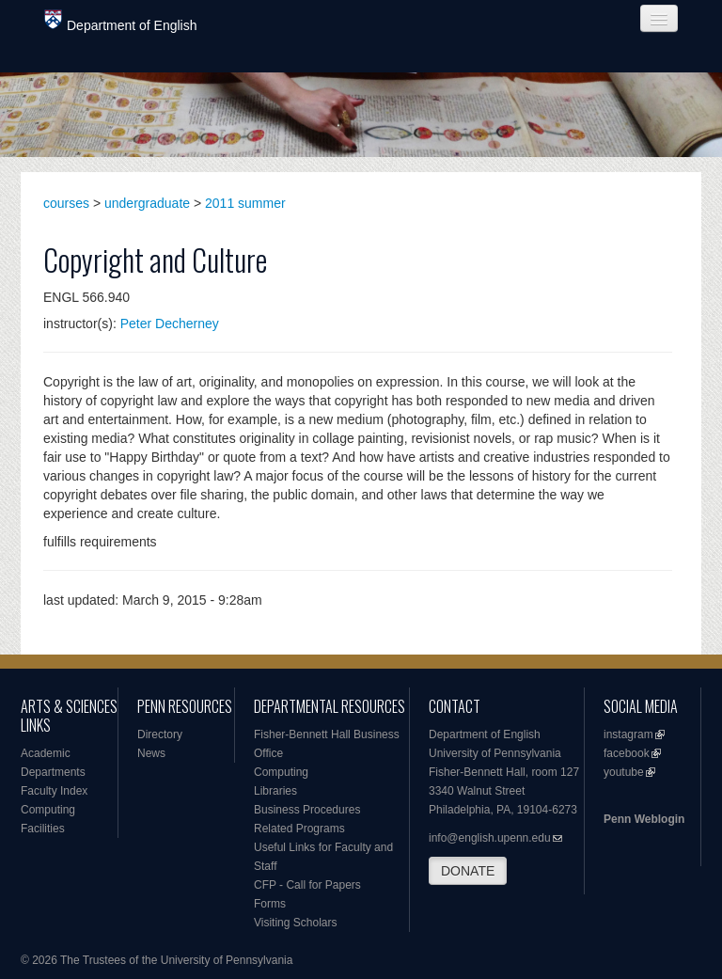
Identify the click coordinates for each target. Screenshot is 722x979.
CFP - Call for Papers (307, 885)
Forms (270, 903)
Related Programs (299, 828)
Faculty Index (54, 790)
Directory (159, 734)
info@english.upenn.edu (490, 838)
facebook (627, 753)
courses (66, 203)
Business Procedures (307, 809)
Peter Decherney (169, 323)
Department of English (120, 21)
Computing (48, 809)
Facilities (43, 828)
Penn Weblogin (644, 819)
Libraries (275, 790)
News (151, 753)
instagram (628, 734)
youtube (624, 772)
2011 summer (245, 203)
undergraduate (147, 203)
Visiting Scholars (295, 922)
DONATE (467, 870)
